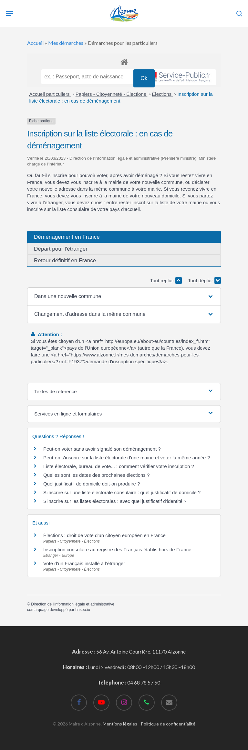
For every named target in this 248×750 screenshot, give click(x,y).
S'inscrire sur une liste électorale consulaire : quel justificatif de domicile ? (122, 492)
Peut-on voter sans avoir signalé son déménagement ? (102, 449)
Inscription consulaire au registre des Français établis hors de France (117, 549)
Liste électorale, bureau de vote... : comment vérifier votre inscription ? (118, 466)
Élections (162, 94)
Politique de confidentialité (168, 723)
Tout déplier (204, 280)
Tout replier (166, 280)
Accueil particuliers (50, 94)
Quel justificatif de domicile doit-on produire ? (91, 483)
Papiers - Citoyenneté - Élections (112, 94)
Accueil (35, 43)
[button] (124, 296)
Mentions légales (120, 723)
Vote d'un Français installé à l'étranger (84, 563)
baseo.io (82, 609)
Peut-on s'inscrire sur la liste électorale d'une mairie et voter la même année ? (126, 457)
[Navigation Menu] (9, 13)
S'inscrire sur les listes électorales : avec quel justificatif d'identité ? (114, 501)
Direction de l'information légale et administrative (72, 604)
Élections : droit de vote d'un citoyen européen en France (104, 535)
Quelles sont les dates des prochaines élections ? (96, 475)
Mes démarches (65, 43)
